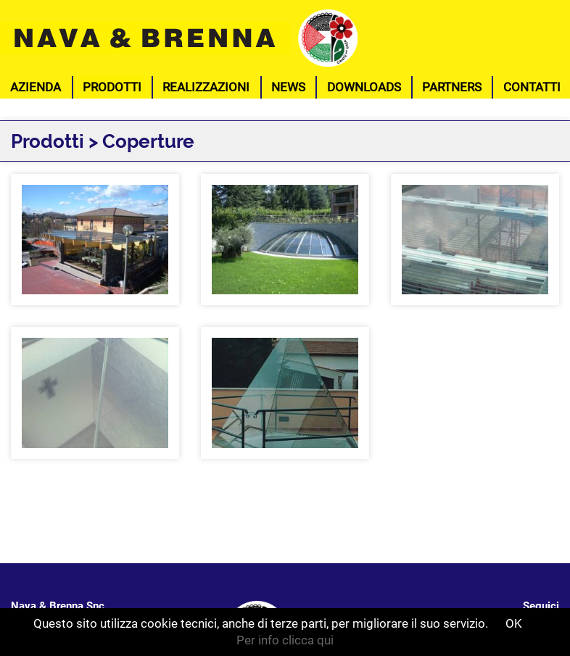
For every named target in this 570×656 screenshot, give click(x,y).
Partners (452, 87)
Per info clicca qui (285, 640)
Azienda (35, 87)
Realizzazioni (205, 87)
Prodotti (112, 87)
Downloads (364, 87)
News (288, 87)
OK (513, 623)
